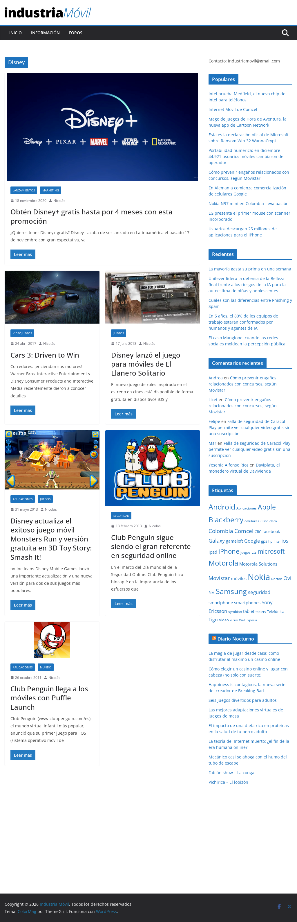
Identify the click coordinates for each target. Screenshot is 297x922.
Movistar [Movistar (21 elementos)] (219, 578)
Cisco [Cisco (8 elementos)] (264, 521)
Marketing (50, 190)
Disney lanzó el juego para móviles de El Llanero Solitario (145, 364)
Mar (212, 443)
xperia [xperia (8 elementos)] (252, 620)
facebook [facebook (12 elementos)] (271, 531)
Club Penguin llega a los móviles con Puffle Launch (49, 697)
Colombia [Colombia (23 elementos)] (221, 531)
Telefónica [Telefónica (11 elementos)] (275, 611)
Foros (75, 32)
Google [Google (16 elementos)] (252, 541)
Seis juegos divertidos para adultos (243, 700)
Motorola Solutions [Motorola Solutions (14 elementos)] (258, 564)
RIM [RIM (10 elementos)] (212, 592)
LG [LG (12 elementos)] (253, 552)
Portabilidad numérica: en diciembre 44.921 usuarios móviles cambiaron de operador (246, 156)
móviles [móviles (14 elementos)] (239, 578)
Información (45, 32)
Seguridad (121, 516)
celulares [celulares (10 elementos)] (252, 521)
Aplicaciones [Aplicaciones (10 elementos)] (246, 508)
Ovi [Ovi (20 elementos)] (287, 578)
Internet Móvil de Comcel (233, 109)
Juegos (118, 333)
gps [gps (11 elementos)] (264, 541)
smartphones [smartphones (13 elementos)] (247, 602)
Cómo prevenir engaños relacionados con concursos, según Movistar (243, 384)
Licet (213, 399)
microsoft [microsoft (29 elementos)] (271, 551)
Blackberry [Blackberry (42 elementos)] (226, 519)
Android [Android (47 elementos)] (222, 507)
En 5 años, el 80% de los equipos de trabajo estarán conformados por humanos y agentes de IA (243, 322)
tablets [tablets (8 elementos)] (261, 612)
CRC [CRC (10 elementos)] (258, 531)
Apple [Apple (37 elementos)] (267, 507)
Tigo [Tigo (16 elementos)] (213, 619)
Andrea (216, 378)
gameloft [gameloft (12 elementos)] (234, 541)
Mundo (45, 667)
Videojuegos (22, 333)
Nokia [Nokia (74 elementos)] (259, 577)
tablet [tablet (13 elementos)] (248, 611)
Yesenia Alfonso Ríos (229, 465)
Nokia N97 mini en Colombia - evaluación (249, 203)
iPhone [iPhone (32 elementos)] (228, 551)
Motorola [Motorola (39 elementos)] (223, 563)
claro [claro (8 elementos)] (273, 521)
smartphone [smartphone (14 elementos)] (221, 602)
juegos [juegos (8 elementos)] (245, 552)
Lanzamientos (24, 190)
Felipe (214, 421)
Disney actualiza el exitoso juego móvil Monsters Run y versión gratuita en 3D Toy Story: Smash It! (51, 539)
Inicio (15, 32)
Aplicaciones (22, 499)
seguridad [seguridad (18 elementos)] (259, 592)
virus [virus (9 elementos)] (234, 620)
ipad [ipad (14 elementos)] (213, 552)
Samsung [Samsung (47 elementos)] (231, 591)
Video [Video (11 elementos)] (224, 620)
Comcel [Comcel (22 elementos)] (243, 531)
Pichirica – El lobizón (228, 782)
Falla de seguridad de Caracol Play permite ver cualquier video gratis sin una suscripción (250, 427)
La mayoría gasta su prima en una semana (250, 269)
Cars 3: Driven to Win (44, 355)
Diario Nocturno (236, 639)
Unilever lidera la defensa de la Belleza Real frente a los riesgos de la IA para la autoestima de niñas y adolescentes (247, 284)
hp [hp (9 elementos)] (270, 541)
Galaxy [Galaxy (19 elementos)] (217, 540)
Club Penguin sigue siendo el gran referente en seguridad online (151, 546)
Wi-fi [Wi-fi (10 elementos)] (242, 620)
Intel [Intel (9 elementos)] (277, 541)
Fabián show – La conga (231, 772)
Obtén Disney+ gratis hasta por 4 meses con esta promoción (91, 216)
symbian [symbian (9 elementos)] (235, 611)
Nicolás (59, 200)
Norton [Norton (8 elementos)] (276, 579)
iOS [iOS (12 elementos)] (285, 541)
